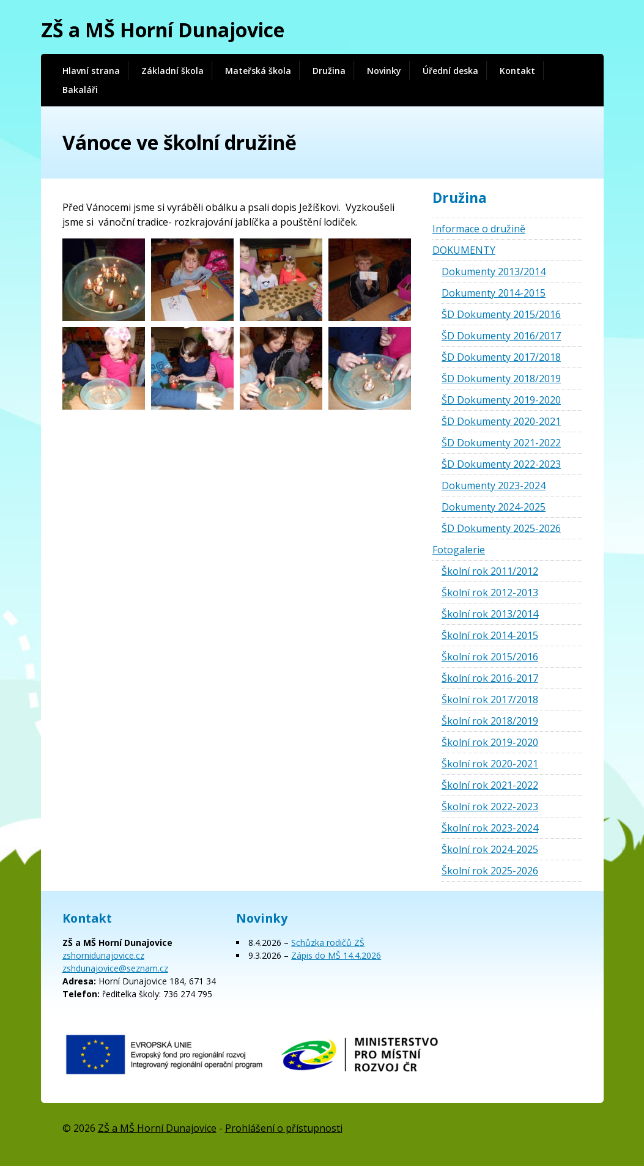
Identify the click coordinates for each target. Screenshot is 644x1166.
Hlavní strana (91, 70)
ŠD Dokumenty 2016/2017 (501, 335)
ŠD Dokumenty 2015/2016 (501, 314)
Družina (329, 70)
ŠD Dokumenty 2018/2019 (501, 378)
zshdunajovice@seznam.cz (115, 968)
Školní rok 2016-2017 (490, 678)
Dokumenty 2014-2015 (494, 293)
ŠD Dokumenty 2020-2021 (501, 421)
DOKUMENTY (463, 250)
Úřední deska (450, 70)
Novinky (384, 70)
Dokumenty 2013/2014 (494, 271)
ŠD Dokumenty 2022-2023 (501, 464)
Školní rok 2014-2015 (490, 635)
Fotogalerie (458, 549)
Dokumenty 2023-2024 (494, 485)
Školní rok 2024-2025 (490, 849)
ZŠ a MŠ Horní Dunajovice (162, 30)
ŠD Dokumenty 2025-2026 (501, 528)
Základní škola (172, 70)
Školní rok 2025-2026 (490, 870)
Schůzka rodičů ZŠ (328, 942)
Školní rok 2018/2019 (490, 721)
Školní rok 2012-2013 (490, 592)
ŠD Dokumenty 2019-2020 (501, 400)
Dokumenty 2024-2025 (494, 507)
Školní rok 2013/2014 (490, 614)
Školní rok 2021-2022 (490, 785)
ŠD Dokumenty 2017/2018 (501, 357)
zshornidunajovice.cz (103, 955)
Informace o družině (478, 228)
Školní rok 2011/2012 (490, 571)
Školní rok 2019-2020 (490, 742)
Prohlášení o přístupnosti (283, 1128)
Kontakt (517, 70)
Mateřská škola (258, 70)
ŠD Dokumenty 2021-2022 (501, 442)
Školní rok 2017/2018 (490, 699)
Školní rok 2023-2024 (490, 828)
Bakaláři (80, 89)
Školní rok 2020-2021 (490, 763)
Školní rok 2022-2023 (490, 806)
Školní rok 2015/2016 (490, 656)
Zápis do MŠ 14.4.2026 (336, 955)
